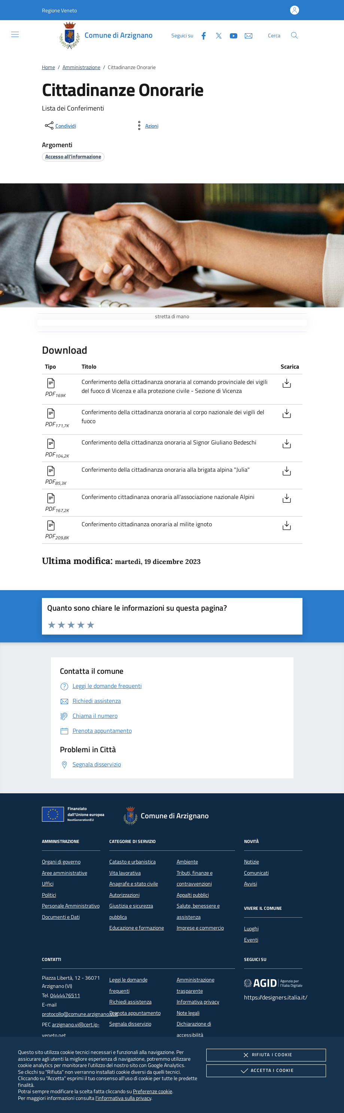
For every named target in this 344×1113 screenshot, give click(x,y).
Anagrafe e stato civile (133, 884)
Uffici (48, 884)
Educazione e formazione (136, 928)
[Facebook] (200, 35)
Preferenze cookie (152, 1091)
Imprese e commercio (200, 928)
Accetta (266, 1071)
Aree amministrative (64, 873)
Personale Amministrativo (71, 906)
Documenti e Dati (61, 917)
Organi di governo (61, 862)
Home (48, 67)
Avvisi (250, 884)
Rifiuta (266, 1055)
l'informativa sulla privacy (123, 1098)
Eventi (251, 940)
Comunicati (256, 873)
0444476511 (65, 995)
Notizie (251, 862)
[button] (59, 10)
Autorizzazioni (124, 895)
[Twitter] (215, 35)
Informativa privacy (198, 1002)
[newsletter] (245, 35)
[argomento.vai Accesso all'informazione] (73, 156)
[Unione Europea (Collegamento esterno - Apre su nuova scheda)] (75, 815)
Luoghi (251, 928)
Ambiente (187, 862)
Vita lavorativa (125, 873)
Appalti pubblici (193, 895)
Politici (49, 895)
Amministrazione (81, 67)
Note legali (188, 1013)
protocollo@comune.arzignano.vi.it (80, 1014)
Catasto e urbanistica (132, 862)
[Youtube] (230, 35)
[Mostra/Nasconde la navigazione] (14, 34)
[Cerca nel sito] (294, 35)
